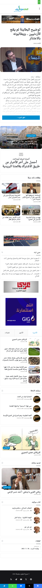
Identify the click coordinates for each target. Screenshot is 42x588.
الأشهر (21, 332)
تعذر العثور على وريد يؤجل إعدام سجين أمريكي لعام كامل (21, 270)
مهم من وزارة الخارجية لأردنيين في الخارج (33, 218)
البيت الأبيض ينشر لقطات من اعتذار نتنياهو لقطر (11, 218)
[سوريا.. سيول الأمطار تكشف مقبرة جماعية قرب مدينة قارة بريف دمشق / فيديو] (34, 379)
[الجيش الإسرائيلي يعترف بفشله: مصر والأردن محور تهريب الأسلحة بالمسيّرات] (34, 361)
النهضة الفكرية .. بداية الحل (23, 517)
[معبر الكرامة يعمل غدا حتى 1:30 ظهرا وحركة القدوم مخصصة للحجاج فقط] (34, 370)
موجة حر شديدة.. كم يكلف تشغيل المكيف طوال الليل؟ (22, 264)
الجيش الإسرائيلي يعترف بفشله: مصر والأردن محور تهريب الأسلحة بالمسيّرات (14, 359)
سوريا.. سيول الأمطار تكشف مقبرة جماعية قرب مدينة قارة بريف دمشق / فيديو (15, 378)
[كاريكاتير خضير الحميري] (34, 342)
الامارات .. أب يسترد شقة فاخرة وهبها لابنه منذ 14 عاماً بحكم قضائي (20, 275)
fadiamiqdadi (27, 399)
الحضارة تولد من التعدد (24, 396)
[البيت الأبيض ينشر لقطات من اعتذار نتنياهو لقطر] (11, 210)
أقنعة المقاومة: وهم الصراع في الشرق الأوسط (17, 415)
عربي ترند (37, 252)
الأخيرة (35, 332)
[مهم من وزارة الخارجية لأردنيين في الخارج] (31, 210)
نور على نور (28, 527)
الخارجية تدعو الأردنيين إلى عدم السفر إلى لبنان (11, 196)
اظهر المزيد (21, 117)
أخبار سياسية (31, 135)
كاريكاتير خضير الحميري (19, 339)
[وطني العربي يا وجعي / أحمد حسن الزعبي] (21, 479)
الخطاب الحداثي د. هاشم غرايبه (22, 508)
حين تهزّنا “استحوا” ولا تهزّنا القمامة (20, 406)
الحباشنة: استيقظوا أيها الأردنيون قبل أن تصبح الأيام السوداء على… (31, 197)
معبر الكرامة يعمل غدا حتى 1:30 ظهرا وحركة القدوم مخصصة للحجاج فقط (23, 142)
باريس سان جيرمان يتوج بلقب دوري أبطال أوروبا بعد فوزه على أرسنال (15, 349)
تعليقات (7, 332)
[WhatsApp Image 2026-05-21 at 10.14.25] (21, 19)
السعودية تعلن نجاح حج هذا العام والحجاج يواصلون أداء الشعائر (21, 259)
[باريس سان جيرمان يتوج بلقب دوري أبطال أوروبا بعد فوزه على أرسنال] (34, 351)
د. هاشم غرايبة (26, 511)
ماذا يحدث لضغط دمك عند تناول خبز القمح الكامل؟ (23, 267)
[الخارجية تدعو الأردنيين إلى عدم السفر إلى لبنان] (11, 188)
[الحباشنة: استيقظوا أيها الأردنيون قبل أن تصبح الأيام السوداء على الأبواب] (31, 188)
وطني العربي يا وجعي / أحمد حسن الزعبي (23, 492)
